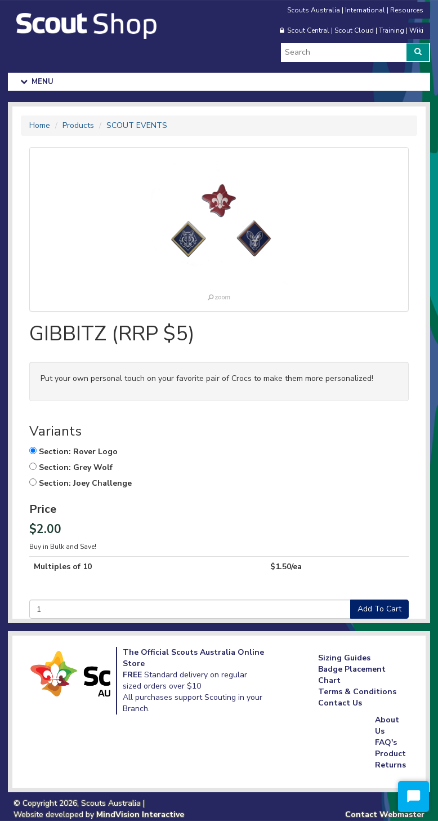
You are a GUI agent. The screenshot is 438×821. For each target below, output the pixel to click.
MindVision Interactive (140, 814)
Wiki (416, 30)
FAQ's (386, 742)
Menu (37, 82)
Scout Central (308, 30)
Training (391, 30)
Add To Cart (379, 608)
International (365, 10)
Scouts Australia (313, 10)
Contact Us (340, 703)
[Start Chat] (413, 796)
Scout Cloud (354, 30)
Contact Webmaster (384, 814)
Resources (406, 10)
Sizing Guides (344, 658)
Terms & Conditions (357, 691)
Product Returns (390, 759)
